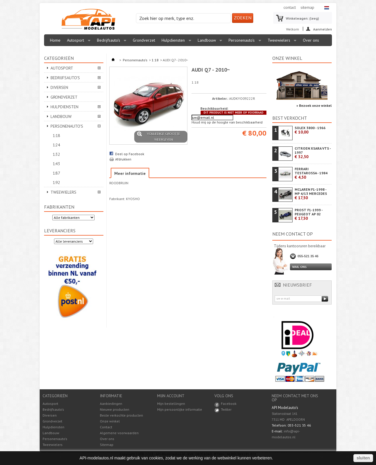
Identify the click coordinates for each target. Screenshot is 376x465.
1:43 (56, 163)
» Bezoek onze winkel (314, 105)
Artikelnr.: (220, 99)
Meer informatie (130, 173)
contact (289, 7)
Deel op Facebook (129, 154)
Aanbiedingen (111, 403)
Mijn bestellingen (171, 404)
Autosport (77, 42)
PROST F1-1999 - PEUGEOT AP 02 (309, 214)
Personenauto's (243, 42)
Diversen (59, 87)
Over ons (311, 40)
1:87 (56, 173)
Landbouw (208, 42)
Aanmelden (322, 29)
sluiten (363, 458)
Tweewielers (281, 42)
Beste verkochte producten (121, 415)
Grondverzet (144, 40)
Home (55, 40)
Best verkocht (289, 118)
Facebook (228, 403)
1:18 (56, 135)
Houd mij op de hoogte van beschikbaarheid (227, 122)
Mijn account (170, 395)
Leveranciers (59, 231)
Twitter (226, 409)
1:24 (56, 145)
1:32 (56, 154)
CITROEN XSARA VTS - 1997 (313, 152)
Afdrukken (123, 159)
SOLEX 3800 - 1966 (310, 130)
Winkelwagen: (302, 18)
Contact (106, 427)
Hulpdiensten (175, 42)
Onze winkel (287, 58)
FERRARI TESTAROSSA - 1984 (311, 173)
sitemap (307, 7)
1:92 (56, 182)
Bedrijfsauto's (110, 42)
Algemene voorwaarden (119, 433)
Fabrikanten (59, 207)
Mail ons (299, 266)
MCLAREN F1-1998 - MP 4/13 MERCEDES (311, 193)
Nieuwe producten (114, 409)
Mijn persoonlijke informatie (179, 409)
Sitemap (106, 444)
